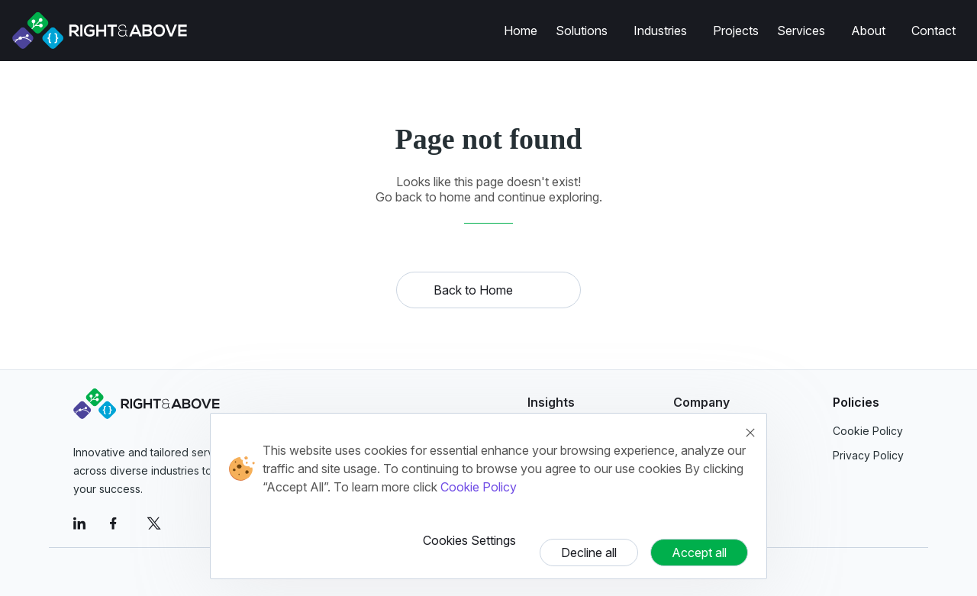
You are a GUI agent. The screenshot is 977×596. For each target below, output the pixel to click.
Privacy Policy (868, 455)
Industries (660, 30)
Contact (933, 30)
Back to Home (473, 290)
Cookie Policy (478, 487)
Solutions (582, 30)
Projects (736, 30)
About (868, 30)
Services (801, 30)
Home (520, 30)
